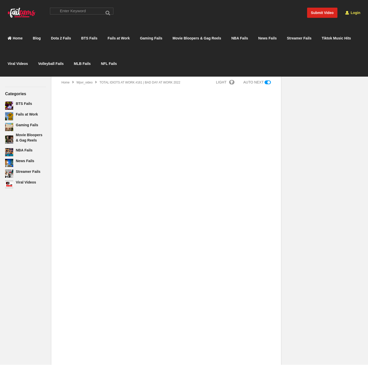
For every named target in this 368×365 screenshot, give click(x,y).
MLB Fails (82, 64)
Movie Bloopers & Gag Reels (197, 38)
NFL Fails (109, 64)
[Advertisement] (25, 275)
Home (15, 38)
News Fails (267, 38)
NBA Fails (239, 38)
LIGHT (225, 82)
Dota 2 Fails (61, 38)
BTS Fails (89, 38)
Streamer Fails (299, 38)
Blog (37, 38)
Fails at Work (119, 38)
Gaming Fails (151, 38)
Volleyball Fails (51, 64)
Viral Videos (18, 64)
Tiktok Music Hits (336, 38)
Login (352, 13)
